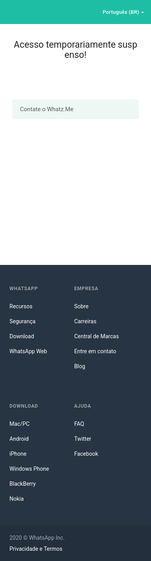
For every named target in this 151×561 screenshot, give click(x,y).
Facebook (86, 454)
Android (19, 439)
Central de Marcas (96, 336)
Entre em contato (95, 351)
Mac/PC (19, 424)
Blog (79, 366)
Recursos (20, 306)
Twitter (82, 439)
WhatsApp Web (28, 351)
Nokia (16, 499)
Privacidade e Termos (35, 549)
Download (21, 336)
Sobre (81, 306)
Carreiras (85, 321)
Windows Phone (29, 469)
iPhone (17, 454)
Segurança (22, 321)
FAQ (79, 424)
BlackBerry (22, 484)
